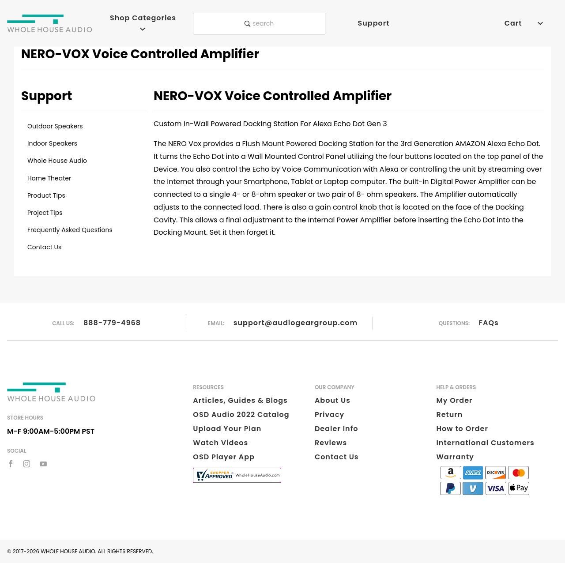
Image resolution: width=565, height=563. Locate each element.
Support (373, 23)
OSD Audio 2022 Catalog (241, 414)
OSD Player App (224, 457)
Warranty (455, 457)
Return (449, 414)
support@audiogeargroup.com (296, 323)
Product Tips (46, 195)
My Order (454, 400)
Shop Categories (143, 22)
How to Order (462, 429)
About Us (332, 400)
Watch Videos (220, 443)
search (259, 23)
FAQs (489, 323)
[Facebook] (10, 463)
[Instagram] (26, 463)
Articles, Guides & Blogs (240, 400)
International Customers (485, 443)
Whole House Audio (57, 160)
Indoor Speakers (52, 143)
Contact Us (44, 247)
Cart (524, 23)
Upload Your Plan (227, 429)
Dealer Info (336, 429)
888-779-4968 (112, 323)
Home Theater (49, 178)
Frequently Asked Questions (70, 229)
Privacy (329, 414)
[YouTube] (43, 463)
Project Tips (45, 212)
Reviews (331, 443)
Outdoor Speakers (55, 126)
